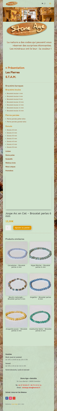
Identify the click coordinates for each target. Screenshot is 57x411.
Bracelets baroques (14, 85)
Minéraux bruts (10, 163)
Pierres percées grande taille (16, 122)
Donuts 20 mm (12, 130)
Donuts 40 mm (12, 141)
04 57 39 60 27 (23, 385)
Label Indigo (14, 404)
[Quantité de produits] (8, 227)
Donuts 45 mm (12, 144)
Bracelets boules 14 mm (15, 108)
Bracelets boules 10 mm (15, 102)
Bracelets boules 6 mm (15, 96)
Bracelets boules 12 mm (15, 105)
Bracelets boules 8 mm (15, 99)
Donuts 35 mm (12, 138)
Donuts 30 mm (12, 136)
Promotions (9, 171)
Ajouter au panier (22, 228)
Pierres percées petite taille (16, 119)
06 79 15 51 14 (36, 385)
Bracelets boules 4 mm (15, 93)
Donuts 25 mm (12, 133)
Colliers (8, 151)
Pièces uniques (10, 167)
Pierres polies (9, 155)
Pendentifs (8, 159)
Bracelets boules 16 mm (15, 111)
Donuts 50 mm (12, 147)
